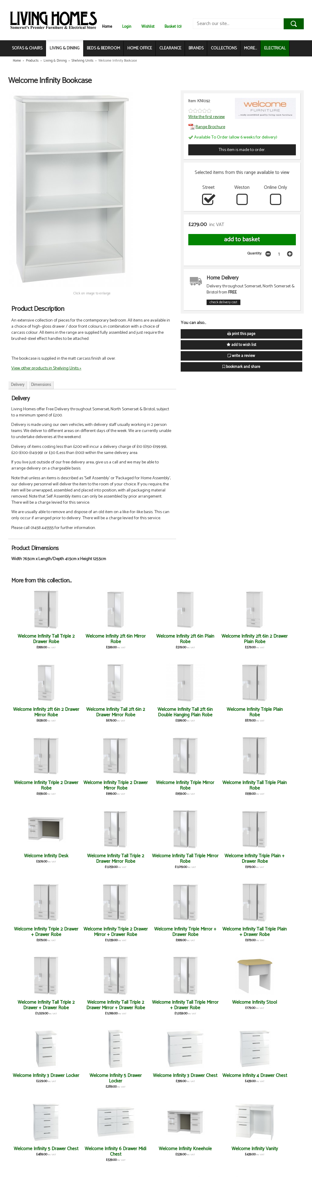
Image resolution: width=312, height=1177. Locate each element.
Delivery (17, 385)
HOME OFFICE (139, 48)
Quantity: (254, 253)
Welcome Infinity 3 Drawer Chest (132, 931)
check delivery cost (223, 302)
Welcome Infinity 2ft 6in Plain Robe (132, 639)
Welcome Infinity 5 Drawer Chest (228, 931)
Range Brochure (206, 127)
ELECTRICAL (275, 48)
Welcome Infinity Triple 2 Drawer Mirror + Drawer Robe (276, 788)
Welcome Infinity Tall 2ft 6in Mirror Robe (83, 1151)
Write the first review (206, 117)
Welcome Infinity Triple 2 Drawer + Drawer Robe (228, 788)
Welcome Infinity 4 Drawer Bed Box (180, 1005)
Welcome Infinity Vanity (83, 1005)
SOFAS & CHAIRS (27, 48)
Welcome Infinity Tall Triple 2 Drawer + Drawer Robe (131, 861)
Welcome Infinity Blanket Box (131, 1005)
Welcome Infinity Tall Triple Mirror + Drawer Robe (228, 861)
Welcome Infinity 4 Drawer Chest (180, 931)
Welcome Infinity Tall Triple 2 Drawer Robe (35, 639)
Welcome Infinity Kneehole (35, 1005)
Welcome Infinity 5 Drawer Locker (83, 931)
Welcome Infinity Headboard (228, 1078)
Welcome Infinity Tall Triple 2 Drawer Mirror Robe (83, 788)
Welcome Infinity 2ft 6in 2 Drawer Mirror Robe (228, 641)
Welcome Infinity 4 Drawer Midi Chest (132, 1151)
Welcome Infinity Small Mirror (276, 1005)
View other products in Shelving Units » (46, 368)
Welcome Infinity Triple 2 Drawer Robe (131, 712)
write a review (241, 356)
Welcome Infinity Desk (35, 782)
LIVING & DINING (65, 48)
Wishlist (147, 26)
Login (126, 26)
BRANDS (196, 48)
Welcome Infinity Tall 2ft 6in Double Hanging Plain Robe (35, 715)
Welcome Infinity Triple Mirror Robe (228, 712)
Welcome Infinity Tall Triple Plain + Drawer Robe (83, 861)
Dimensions (41, 385)
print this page (241, 334)
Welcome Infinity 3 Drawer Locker (35, 931)
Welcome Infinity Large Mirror (35, 1078)
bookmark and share (241, 367)
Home (107, 26)
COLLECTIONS (224, 48)
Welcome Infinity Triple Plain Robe (83, 712)
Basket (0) (173, 26)
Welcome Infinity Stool (276, 856)
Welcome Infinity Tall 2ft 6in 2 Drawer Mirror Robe (276, 641)
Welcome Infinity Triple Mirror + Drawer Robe (35, 858)
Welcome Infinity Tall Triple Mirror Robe (131, 785)
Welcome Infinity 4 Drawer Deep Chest (131, 1078)
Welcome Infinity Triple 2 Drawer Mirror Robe (180, 712)
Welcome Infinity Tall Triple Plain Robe (276, 712)
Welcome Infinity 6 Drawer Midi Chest (276, 931)
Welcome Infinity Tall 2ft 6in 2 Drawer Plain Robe (35, 1154)
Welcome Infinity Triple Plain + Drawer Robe (180, 785)
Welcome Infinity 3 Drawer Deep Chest (83, 1078)
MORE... (250, 48)
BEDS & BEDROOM (103, 48)
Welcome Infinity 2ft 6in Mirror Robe (83, 639)
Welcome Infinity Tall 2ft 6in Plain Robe (276, 1078)
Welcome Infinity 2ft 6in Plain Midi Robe (180, 1078)
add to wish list (241, 345)
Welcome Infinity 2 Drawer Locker (228, 1005)
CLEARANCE (170, 48)
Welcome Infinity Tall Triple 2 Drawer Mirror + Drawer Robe (180, 861)
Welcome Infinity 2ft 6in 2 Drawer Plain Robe (180, 641)
